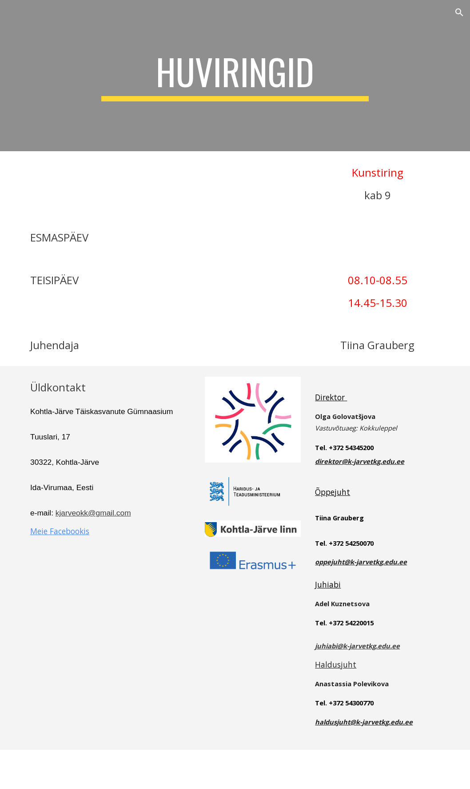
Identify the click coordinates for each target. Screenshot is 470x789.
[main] (235, 75)
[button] (459, 12)
